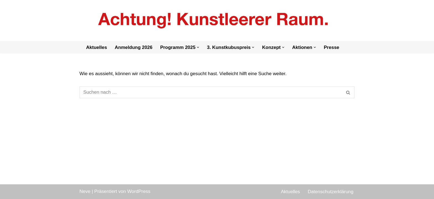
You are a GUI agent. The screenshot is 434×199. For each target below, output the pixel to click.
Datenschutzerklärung (330, 191)
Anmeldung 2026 (134, 47)
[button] (198, 47)
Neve (85, 191)
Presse (331, 47)
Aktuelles (96, 47)
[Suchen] (210, 92)
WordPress (139, 191)
